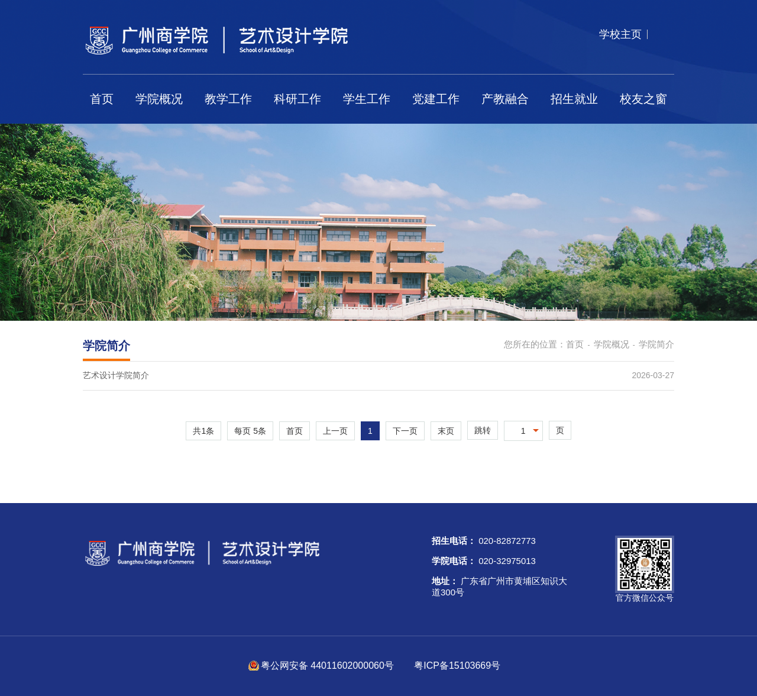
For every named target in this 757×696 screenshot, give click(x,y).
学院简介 (656, 344)
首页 (102, 98)
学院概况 (159, 98)
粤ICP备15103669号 (457, 665)
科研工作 (297, 98)
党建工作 (436, 98)
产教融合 (505, 98)
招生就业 (574, 98)
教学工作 (228, 98)
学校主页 (620, 34)
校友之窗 (643, 98)
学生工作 (366, 98)
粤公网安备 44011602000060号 (328, 665)
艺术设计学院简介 (116, 375)
